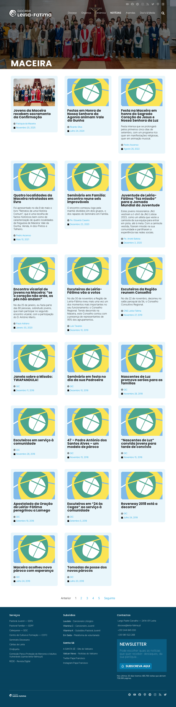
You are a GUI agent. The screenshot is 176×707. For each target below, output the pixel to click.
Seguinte (109, 598)
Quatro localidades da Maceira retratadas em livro (33, 198)
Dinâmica (101, 12)
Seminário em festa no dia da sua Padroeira (86, 378)
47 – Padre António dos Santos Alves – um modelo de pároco (87, 443)
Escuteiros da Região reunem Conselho (139, 291)
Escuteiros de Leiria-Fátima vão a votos (84, 291)
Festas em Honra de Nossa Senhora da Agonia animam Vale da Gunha (85, 115)
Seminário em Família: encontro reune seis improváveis (86, 198)
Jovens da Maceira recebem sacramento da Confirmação (32, 113)
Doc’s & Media (148, 12)
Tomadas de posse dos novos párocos (87, 569)
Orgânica (86, 12)
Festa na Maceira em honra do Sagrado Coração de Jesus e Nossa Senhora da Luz (139, 115)
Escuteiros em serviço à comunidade (34, 442)
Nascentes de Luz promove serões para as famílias (141, 379)
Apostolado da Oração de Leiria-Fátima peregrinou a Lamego (33, 507)
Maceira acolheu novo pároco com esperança (34, 569)
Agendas (131, 12)
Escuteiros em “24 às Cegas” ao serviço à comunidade (85, 507)
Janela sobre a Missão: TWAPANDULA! (33, 378)
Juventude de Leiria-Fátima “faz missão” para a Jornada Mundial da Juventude (140, 200)
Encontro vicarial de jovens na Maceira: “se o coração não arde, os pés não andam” (33, 294)
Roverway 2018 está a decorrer (139, 505)
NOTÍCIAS (116, 12)
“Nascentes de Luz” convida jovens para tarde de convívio (138, 443)
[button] (163, 13)
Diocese (73, 12)
